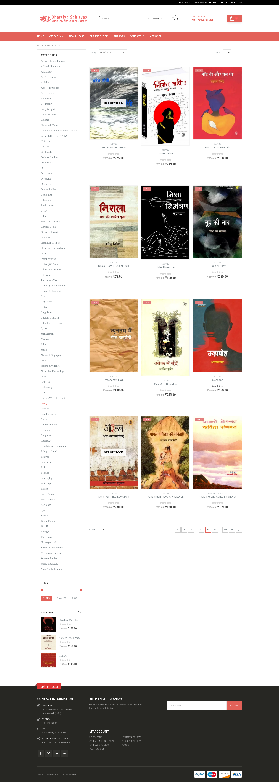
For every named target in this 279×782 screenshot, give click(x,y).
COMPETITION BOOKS (54, 136)
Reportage (46, 440)
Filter (46, 598)
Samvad (45, 456)
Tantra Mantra (48, 521)
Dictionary (46, 173)
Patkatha (45, 382)
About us (95, 737)
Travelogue (46, 537)
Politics (45, 408)
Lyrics (44, 328)
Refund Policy (131, 741)
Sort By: (93, 52)
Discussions (47, 184)
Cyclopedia (47, 152)
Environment (47, 205)
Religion (45, 430)
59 (225, 529)
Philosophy (46, 387)
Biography (46, 103)
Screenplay (46, 478)
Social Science (48, 494)
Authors (119, 36)
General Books (48, 226)
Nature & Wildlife (50, 366)
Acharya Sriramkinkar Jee (54, 61)
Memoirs (45, 339)
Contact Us (137, 36)
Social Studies (48, 499)
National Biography (51, 355)
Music (44, 349)
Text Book (46, 526)
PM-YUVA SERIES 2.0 (53, 398)
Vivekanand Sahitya (51, 553)
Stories (44, 515)
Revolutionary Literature (54, 446)
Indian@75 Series (50, 264)
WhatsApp (64, 753)
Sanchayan (221, 493)
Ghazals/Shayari (49, 232)
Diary (44, 168)
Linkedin (56, 753)
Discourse (46, 178)
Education (46, 200)
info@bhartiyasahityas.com (54, 732)
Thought (45, 531)
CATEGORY (55, 36)
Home (40, 36)
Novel (44, 376)
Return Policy (131, 737)
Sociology (46, 505)
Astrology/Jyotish (50, 87)
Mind (43, 344)
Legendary (46, 301)
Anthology (46, 71)
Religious (46, 435)
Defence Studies (49, 157)
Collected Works (49, 125)
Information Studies (51, 269)
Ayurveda (46, 98)
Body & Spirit (48, 109)
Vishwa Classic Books (52, 547)
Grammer (46, 237)
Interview (46, 275)
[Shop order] (113, 52)
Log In (223, 3)
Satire (44, 467)
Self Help (46, 483)
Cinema (45, 120)
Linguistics (46, 312)
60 (232, 529)
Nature (44, 360)
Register (236, 3)
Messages (155, 36)
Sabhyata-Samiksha (51, 451)
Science (45, 472)
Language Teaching (51, 291)
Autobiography (48, 93)
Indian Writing (48, 259)
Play (43, 392)
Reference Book (49, 424)
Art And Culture (49, 77)
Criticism (46, 141)
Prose (44, 419)
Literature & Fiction (51, 323)
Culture (45, 146)
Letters (44, 307)
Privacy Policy (99, 745)
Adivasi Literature (50, 66)
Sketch (44, 489)
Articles (45, 82)
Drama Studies (48, 189)
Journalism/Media (50, 280)
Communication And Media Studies (59, 130)
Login (126, 745)
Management (47, 333)
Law (43, 296)
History (45, 253)
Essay (44, 210)
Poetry (113, 144)
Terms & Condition (101, 741)
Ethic (43, 216)
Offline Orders (99, 36)
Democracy (47, 162)
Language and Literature (53, 285)
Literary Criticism (50, 317)
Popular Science (49, 414)
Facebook (41, 753)
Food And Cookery (51, 221)
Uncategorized (48, 542)
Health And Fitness (51, 243)
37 (201, 529)
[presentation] (78, 612)
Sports (44, 510)
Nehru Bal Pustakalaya (53, 371)
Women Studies (49, 558)
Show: (218, 52)
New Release (76, 36)
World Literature (49, 563)
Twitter (48, 753)
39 (215, 529)
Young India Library (51, 569)
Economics (46, 194)
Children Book (48, 114)
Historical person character (55, 248)
